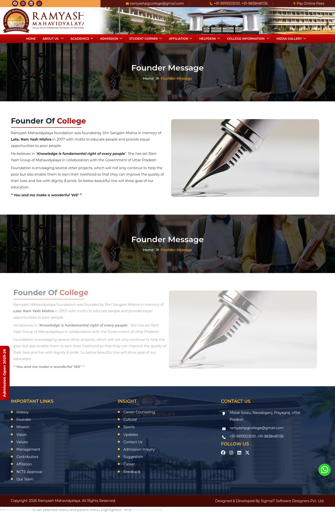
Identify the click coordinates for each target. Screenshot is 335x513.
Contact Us (132, 442)
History (23, 412)
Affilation (24, 464)
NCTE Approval (29, 472)
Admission (109, 38)
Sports (129, 427)
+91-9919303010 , (243, 436)
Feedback (131, 472)
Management (28, 449)
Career (129, 464)
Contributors (27, 457)
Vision (22, 434)
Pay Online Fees (309, 3)
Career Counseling (139, 412)
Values (22, 442)
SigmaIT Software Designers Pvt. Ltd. (292, 501)
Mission (23, 427)
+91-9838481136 (270, 436)
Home (31, 38)
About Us (50, 38)
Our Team (25, 479)
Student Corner (143, 38)
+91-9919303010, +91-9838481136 (239, 3)
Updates (130, 434)
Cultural (130, 419)
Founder (24, 419)
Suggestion (133, 457)
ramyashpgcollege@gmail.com (155, 3)
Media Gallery (289, 38)
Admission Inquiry (139, 449)
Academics (79, 38)
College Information (246, 38)
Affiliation (178, 38)
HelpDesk (207, 38)
